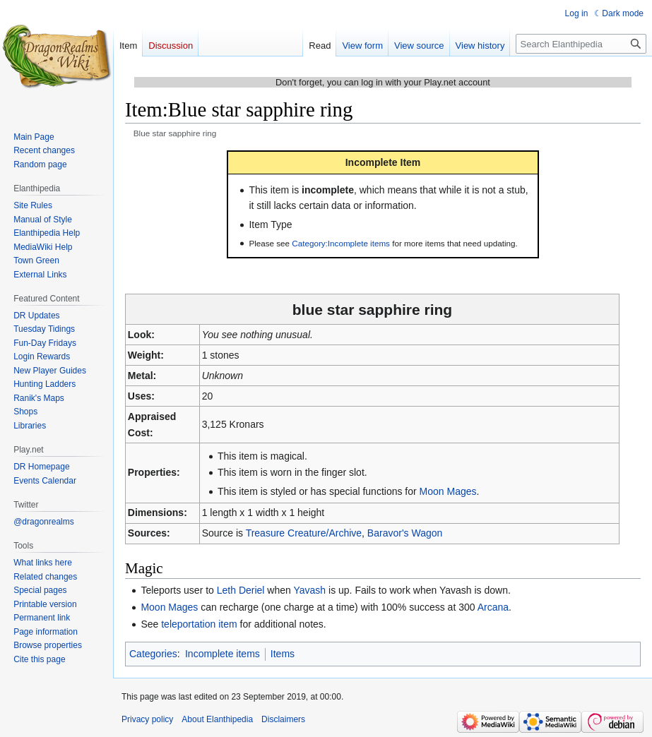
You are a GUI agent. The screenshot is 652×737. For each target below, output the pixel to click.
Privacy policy (147, 719)
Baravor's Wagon (404, 533)
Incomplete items (222, 653)
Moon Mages (448, 491)
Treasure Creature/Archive (304, 533)
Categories (153, 653)
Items (283, 653)
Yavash (309, 590)
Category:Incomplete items (341, 243)
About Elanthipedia (217, 719)
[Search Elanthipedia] (581, 44)
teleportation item (199, 624)
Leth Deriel (241, 590)
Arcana (493, 607)
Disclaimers (283, 719)
